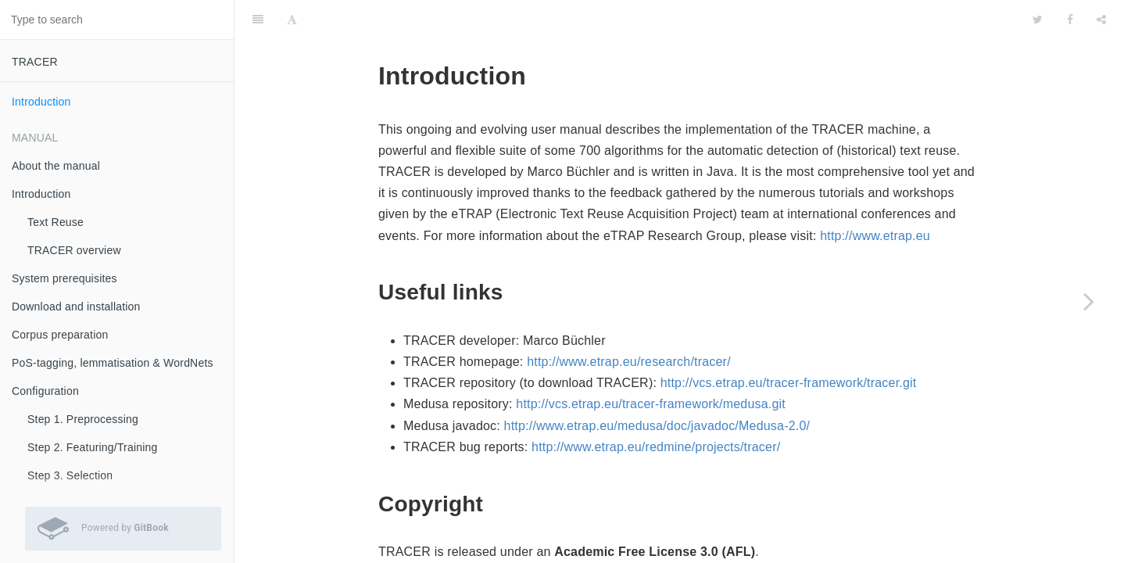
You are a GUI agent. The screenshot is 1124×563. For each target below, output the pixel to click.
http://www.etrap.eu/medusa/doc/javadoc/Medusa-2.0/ (657, 425)
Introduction (41, 101)
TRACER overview (74, 250)
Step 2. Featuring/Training (92, 447)
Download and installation (76, 306)
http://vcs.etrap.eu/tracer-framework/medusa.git (651, 404)
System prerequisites (64, 278)
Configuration (45, 391)
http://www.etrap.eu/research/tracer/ (629, 361)
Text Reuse (55, 222)
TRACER (35, 62)
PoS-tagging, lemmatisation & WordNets (112, 363)
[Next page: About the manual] (1089, 301)
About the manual (56, 166)
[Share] (1101, 19)
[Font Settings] (292, 19)
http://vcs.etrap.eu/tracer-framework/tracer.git (788, 382)
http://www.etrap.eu (875, 235)
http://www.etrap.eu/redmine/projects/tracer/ (656, 447)
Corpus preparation (60, 334)
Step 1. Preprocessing (82, 419)
